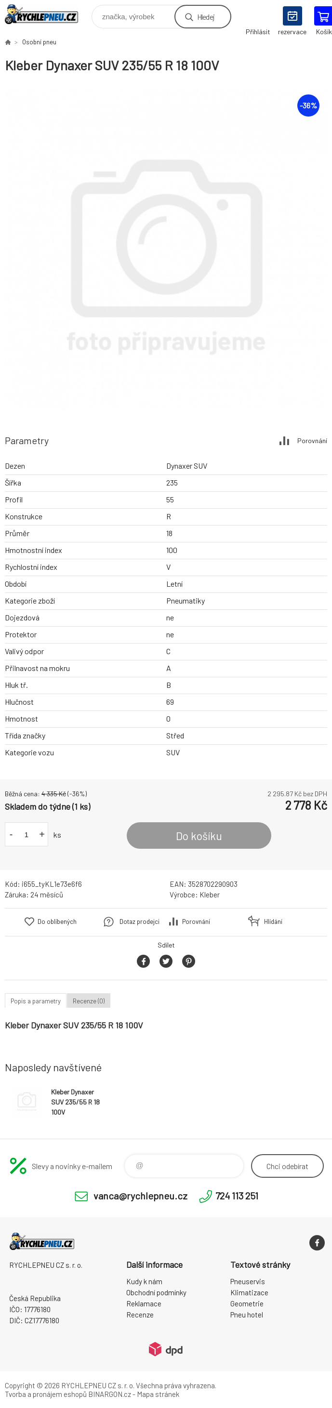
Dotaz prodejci (139, 921)
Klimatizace (249, 1292)
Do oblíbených (57, 921)
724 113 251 (236, 1195)
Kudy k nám (144, 1281)
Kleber (209, 894)
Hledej (205, 16)
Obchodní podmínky (156, 1292)
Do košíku (199, 835)
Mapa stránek (158, 1394)
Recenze (140, 1314)
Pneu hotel (246, 1314)
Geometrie (247, 1303)
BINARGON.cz (109, 1394)
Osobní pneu (39, 42)
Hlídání (273, 921)
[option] (166, 249)
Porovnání (312, 440)
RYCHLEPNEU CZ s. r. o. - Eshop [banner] (47, 14)
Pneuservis (247, 1281)
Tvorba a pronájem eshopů (46, 1394)
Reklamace (143, 1303)
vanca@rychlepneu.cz (140, 1195)
